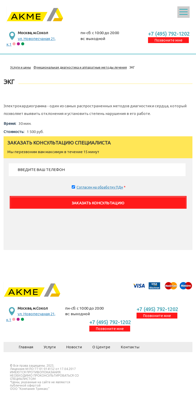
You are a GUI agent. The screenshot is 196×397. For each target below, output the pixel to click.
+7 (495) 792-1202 (169, 34)
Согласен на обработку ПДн (100, 187)
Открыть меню (183, 12)
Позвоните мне (168, 40)
